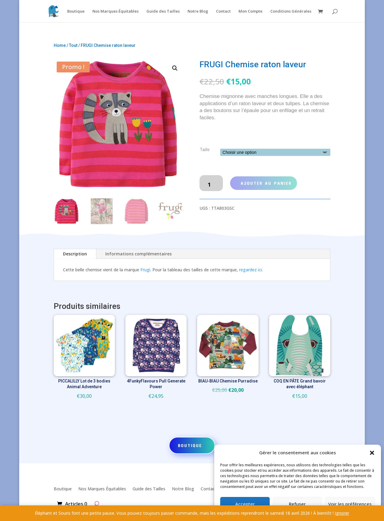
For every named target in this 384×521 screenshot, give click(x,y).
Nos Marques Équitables (115, 11)
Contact (223, 11)
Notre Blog (198, 11)
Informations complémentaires (138, 254)
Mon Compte (250, 11)
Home (60, 45)
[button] (372, 453)
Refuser (297, 504)
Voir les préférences (350, 504)
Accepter (245, 504)
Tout (73, 45)
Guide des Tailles (163, 11)
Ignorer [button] (342, 513)
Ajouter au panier (266, 183)
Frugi (145, 270)
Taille (204, 149)
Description (75, 254)
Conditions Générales (290, 11)
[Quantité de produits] (211, 183)
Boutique (76, 11)
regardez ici (250, 270)
